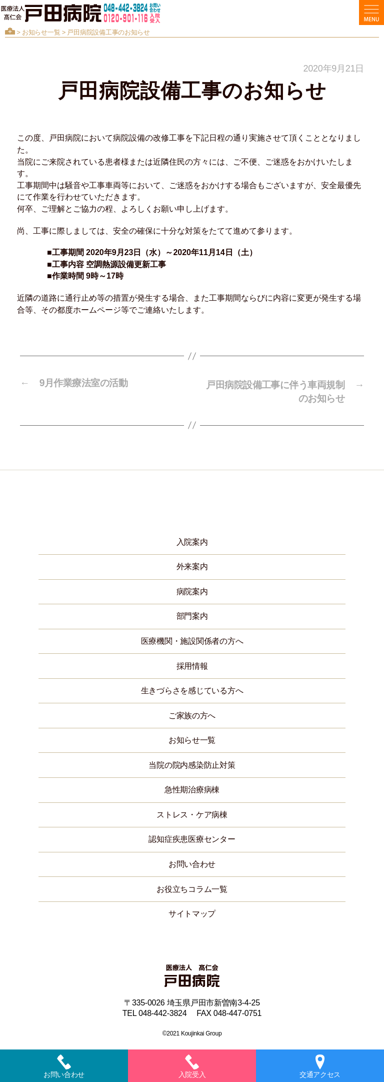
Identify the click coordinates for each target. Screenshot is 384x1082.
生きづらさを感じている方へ (192, 689)
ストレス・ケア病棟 (192, 813)
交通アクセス (320, 1066)
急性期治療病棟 (192, 788)
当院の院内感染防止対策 (191, 763)
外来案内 (192, 565)
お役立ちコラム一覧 (192, 887)
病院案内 (192, 589)
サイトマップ (192, 912)
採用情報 (192, 664)
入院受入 (192, 1066)
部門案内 (192, 614)
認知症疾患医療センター (191, 837)
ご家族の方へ (192, 713)
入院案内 (192, 540)
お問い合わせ (192, 862)
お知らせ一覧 (41, 32)
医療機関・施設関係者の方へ (192, 639)
